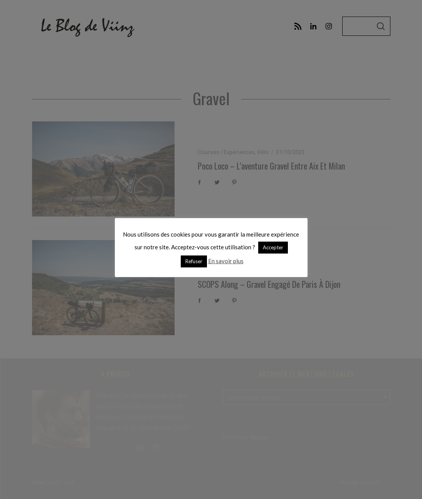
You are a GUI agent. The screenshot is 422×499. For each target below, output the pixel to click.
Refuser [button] (193, 261)
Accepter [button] (273, 247)
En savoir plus (226, 260)
